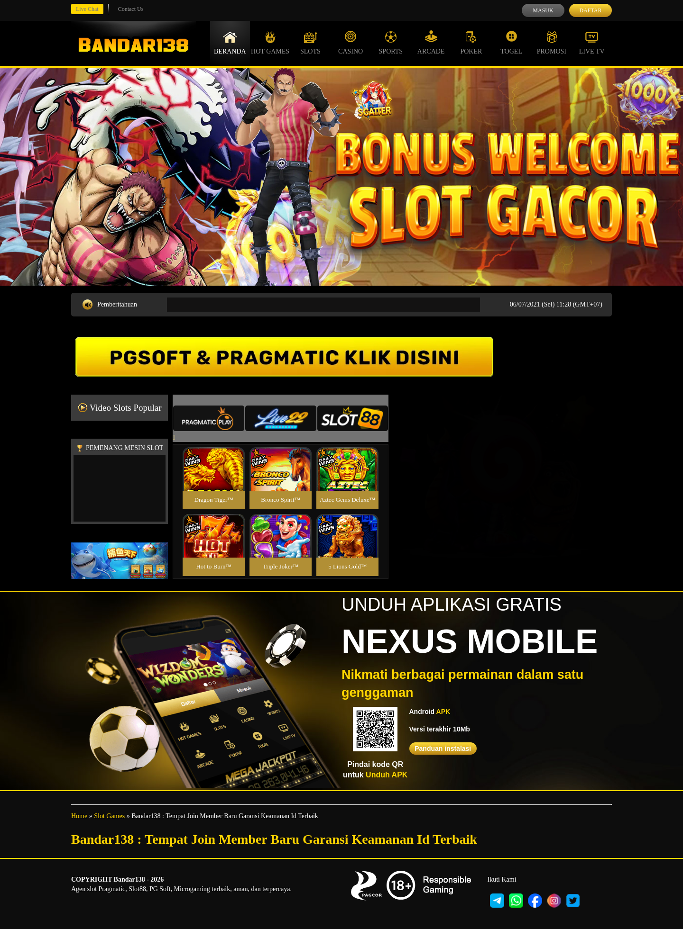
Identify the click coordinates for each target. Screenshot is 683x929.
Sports (391, 42)
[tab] (208, 418)
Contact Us (131, 9)
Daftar (590, 10)
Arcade (431, 42)
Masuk (543, 10)
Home (79, 816)
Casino (350, 42)
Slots (310, 42)
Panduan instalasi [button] (443, 748)
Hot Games (270, 42)
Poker (471, 42)
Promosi (551, 42)
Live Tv (592, 42)
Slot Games (109, 816)
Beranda (230, 42)
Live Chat (87, 9)
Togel (511, 42)
